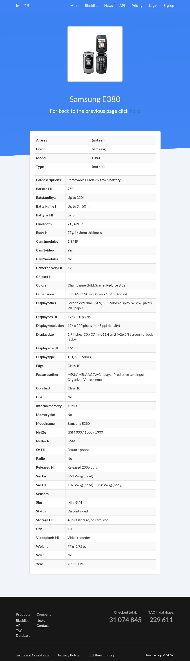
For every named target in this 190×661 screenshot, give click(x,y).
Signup (169, 5)
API (122, 5)
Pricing (137, 5)
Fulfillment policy (101, 655)
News (108, 5)
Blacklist (91, 5)
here (135, 111)
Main (74, 5)
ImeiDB (22, 5)
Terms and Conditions (32, 655)
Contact (43, 625)
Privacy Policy (68, 655)
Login (153, 5)
